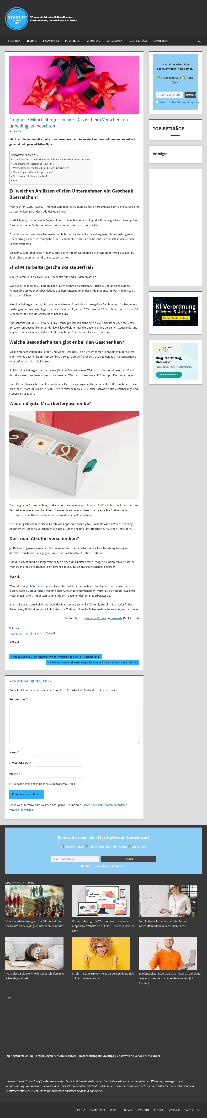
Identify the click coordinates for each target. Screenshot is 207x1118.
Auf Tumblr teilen (29, 633)
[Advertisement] (175, 220)
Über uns (80, 1110)
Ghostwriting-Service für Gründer (138, 1055)
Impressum (174, 1110)
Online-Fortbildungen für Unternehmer (50, 1055)
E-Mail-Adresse (20, 763)
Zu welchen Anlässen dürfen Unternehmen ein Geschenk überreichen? (51, 159)
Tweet (14, 633)
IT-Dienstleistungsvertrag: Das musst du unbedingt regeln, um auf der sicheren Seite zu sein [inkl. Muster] (170, 978)
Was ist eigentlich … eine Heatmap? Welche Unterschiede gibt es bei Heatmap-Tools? (56, 657)
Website (14, 774)
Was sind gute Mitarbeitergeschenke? (33, 172)
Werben (114, 1110)
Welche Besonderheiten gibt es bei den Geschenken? (41, 168)
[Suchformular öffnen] (199, 41)
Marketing (93, 40)
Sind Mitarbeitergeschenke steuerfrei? (33, 163)
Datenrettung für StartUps (96, 1055)
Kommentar (18, 699)
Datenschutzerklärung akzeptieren (180, 102)
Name (14, 752)
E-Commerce (51, 40)
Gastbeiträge (138, 40)
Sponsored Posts (19, 883)
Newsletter (160, 40)
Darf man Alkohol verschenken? (30, 176)
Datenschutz (192, 1110)
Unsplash (116, 618)
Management (115, 40)
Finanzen (14, 40)
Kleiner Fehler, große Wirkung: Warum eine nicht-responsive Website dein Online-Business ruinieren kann (103, 926)
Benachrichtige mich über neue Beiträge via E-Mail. (44, 783)
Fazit (15, 180)
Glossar (158, 1110)
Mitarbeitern (38, 586)
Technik (32, 40)
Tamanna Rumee (95, 618)
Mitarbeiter (72, 40)
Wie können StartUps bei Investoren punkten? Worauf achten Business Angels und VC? (91, 662)
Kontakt (127, 1110)
